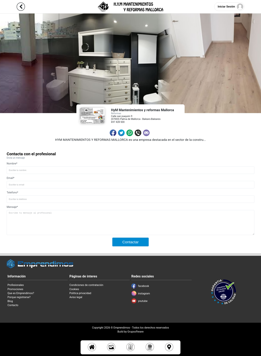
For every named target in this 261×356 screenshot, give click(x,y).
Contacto (12, 305)
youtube (139, 300)
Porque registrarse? (18, 297)
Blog (10, 301)
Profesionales (15, 285)
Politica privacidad (80, 293)
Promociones (15, 289)
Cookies (74, 289)
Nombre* (12, 163)
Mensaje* (12, 207)
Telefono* (12, 192)
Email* (10, 178)
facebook (140, 285)
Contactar (130, 242)
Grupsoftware (136, 331)
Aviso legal (75, 297)
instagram (140, 293)
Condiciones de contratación (86, 285)
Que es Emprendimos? (20, 293)
